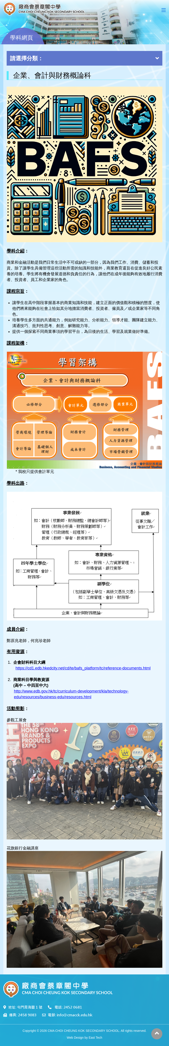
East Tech (95, 1037)
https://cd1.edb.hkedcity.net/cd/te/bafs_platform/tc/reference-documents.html (83, 668)
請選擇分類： (84, 58)
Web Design (75, 1037)
